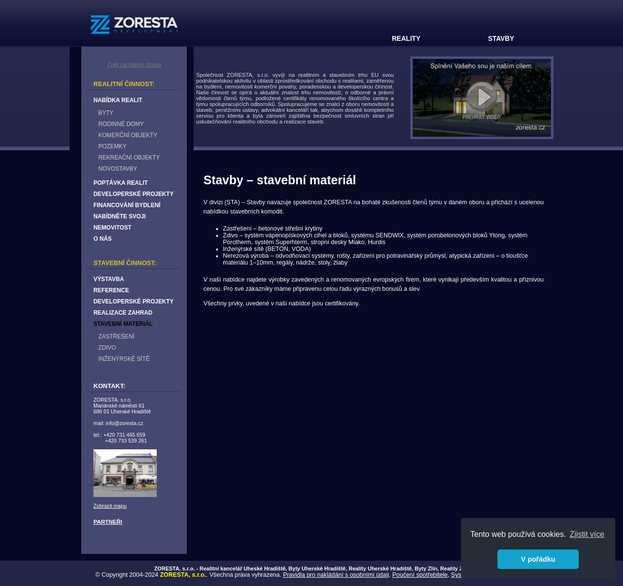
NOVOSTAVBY (117, 168)
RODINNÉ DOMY (121, 124)
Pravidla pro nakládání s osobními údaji (336, 574)
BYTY (105, 112)
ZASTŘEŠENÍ (116, 336)
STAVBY (501, 38)
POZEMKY (112, 146)
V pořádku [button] (538, 559)
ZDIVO (107, 347)
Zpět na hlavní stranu (134, 64)
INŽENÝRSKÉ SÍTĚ (123, 358)
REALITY (406, 38)
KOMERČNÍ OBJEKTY (127, 135)
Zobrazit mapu (110, 506)
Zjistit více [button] (587, 534)
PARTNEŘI (107, 521)
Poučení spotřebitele (420, 574)
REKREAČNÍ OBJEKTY (129, 157)
